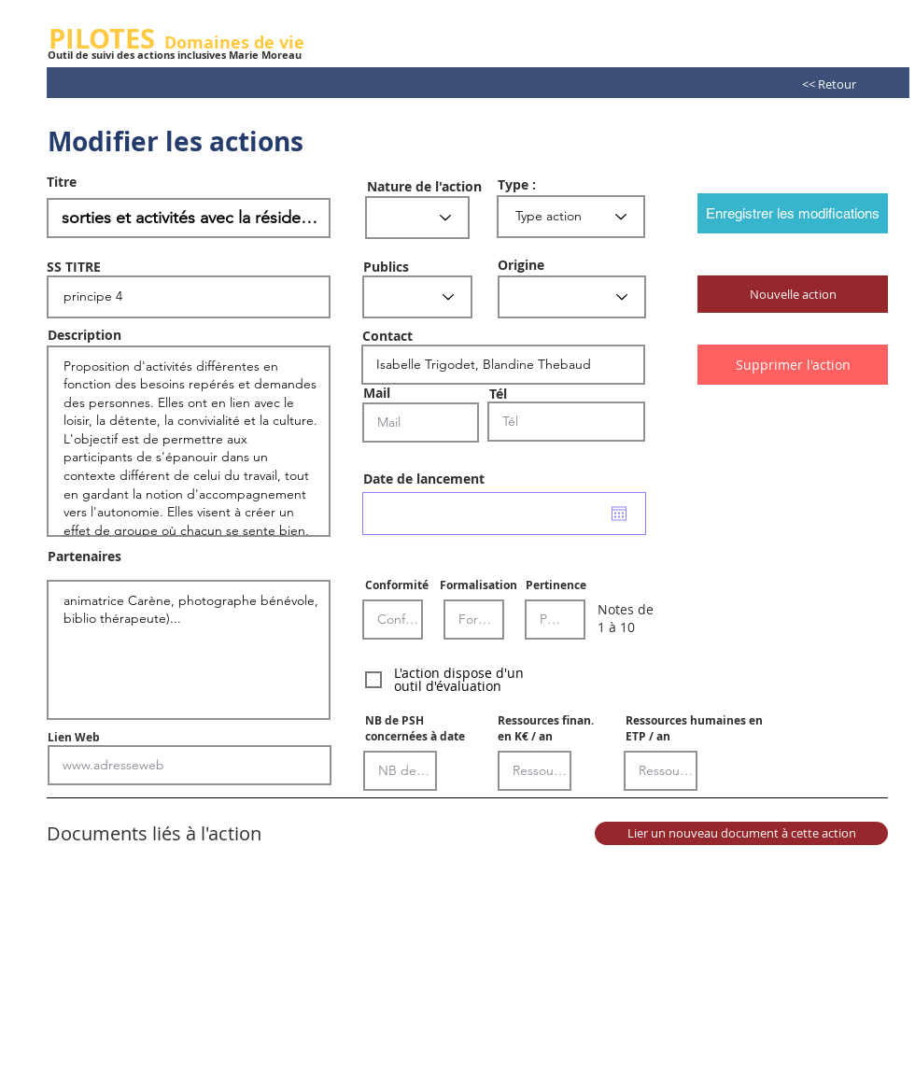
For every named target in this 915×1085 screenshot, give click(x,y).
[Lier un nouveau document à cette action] (741, 833)
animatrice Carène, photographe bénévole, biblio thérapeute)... (189, 650)
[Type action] (571, 216)
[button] (792, 294)
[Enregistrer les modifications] (792, 213)
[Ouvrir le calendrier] (619, 513)
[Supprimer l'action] (792, 365)
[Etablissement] (572, 296)
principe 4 (189, 296)
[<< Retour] (829, 84)
